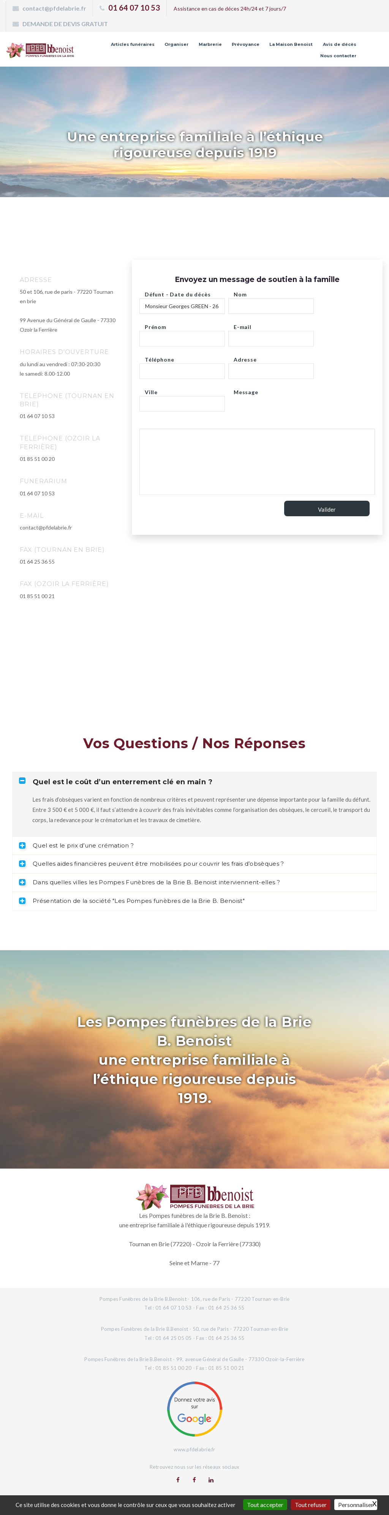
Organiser (176, 44)
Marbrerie (210, 44)
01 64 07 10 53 (134, 7)
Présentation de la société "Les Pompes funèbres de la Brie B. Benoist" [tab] (132, 900)
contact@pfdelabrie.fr (54, 8)
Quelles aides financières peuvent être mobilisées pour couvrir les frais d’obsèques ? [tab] (151, 863)
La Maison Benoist (291, 44)
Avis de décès (339, 44)
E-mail (242, 325)
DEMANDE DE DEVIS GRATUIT (65, 23)
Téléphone (159, 357)
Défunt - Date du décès (177, 292)
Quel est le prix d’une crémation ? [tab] (76, 845)
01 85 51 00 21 (37, 596)
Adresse (245, 357)
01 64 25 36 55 (37, 561)
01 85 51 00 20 (37, 459)
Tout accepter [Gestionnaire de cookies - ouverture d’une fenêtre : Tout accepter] (265, 1504)
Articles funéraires (133, 44)
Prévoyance (245, 44)
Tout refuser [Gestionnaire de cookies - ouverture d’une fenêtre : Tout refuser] (311, 1504)
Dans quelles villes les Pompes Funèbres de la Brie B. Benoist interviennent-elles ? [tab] (149, 882)
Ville (151, 390)
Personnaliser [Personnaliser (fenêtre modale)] (355, 1504)
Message (246, 390)
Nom (240, 292)
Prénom (155, 325)
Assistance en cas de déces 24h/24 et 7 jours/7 (230, 8)
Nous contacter (338, 55)
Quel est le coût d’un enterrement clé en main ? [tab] (115, 781)
